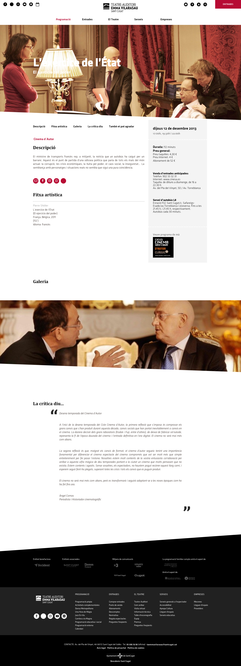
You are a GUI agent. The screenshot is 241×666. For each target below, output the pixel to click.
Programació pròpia (83, 597)
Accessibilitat (165, 600)
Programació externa (84, 621)
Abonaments (114, 604)
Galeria (77, 127)
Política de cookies (136, 643)
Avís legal (101, 643)
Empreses (166, 20)
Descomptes (114, 607)
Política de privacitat (116, 643)
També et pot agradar (121, 127)
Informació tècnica (142, 607)
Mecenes (198, 597)
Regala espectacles (117, 614)
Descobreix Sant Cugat (120, 657)
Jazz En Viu (80, 611)
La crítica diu (95, 127)
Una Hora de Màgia (83, 607)
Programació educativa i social (88, 617)
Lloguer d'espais (167, 607)
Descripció (39, 127)
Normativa (113, 611)
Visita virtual (139, 604)
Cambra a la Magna (83, 614)
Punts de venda (115, 600)
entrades (228, 4)
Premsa (137, 617)
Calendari (79, 624)
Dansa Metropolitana (84, 604)
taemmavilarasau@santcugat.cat (162, 640)
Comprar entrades (116, 597)
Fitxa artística (59, 127)
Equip (136, 614)
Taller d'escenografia (143, 611)
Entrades (87, 20)
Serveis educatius (167, 611)
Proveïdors (198, 604)
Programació (63, 20)
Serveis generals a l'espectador (173, 597)
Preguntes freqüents (118, 617)
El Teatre (113, 20)
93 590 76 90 (132, 640)
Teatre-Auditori (141, 597)
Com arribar (139, 600)
